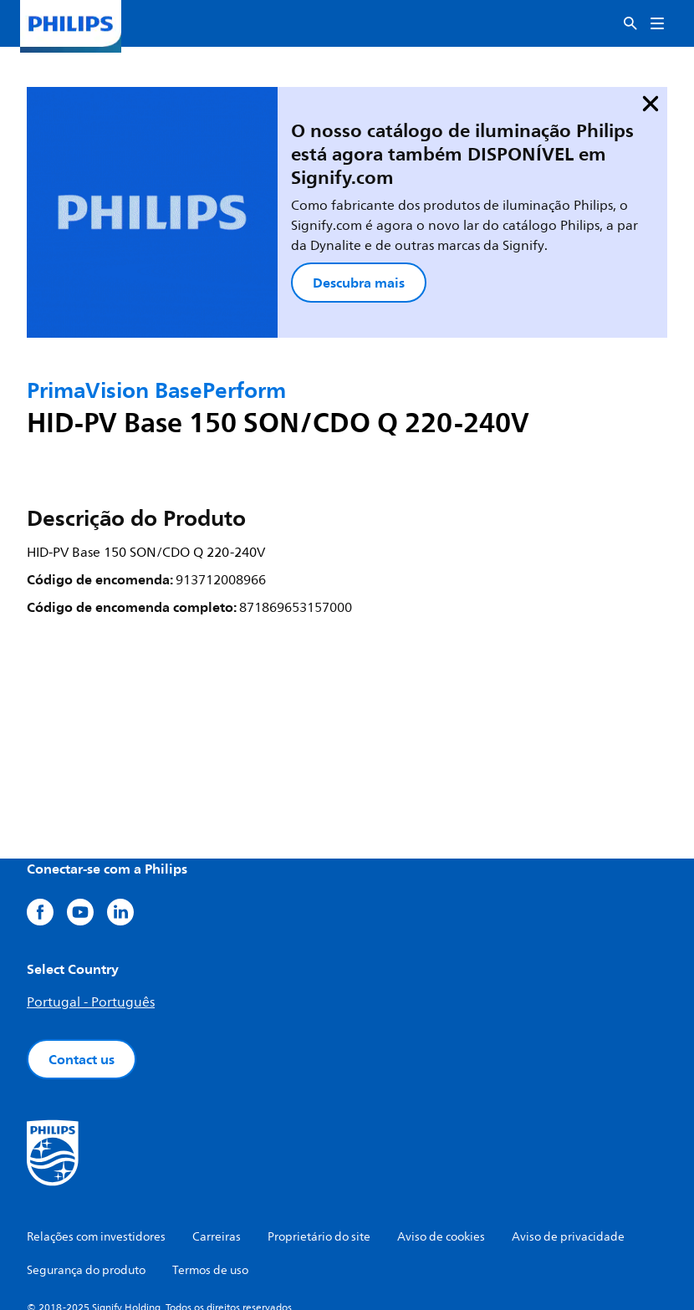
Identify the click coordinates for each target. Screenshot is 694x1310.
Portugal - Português (91, 942)
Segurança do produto (86, 1210)
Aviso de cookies (441, 1176)
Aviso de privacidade (568, 1176)
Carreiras (216, 1176)
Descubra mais (298, 240)
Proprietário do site (319, 1176)
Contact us (81, 999)
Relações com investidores (96, 1176)
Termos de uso (210, 1210)
